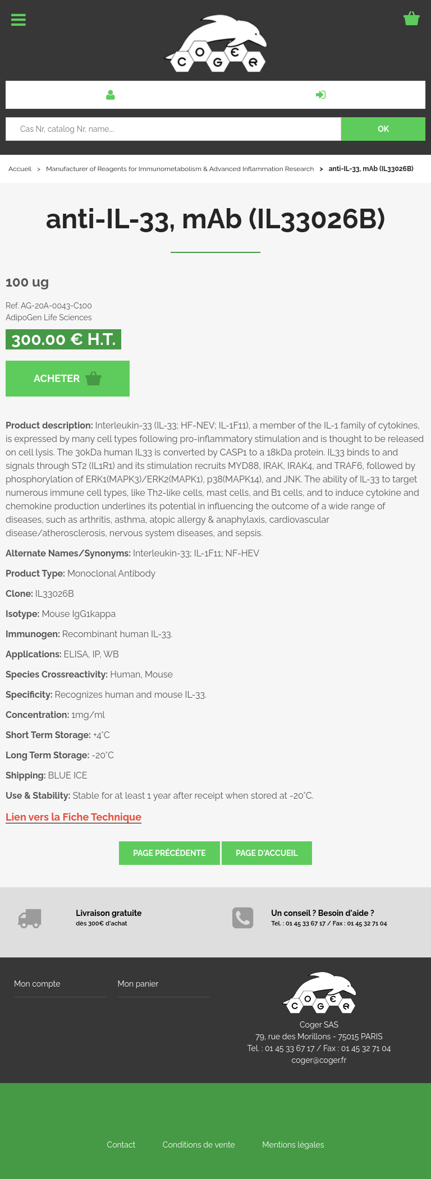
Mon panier (138, 983)
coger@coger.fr (319, 1060)
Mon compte (37, 983)
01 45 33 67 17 (289, 1048)
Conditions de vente (199, 1144)
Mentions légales (293, 1144)
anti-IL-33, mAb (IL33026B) (216, 218)
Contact (121, 1144)
